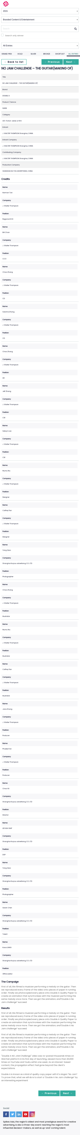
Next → (71, 62)
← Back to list (14, 62)
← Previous (51, 62)
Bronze (46, 54)
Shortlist (60, 54)
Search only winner (14, 35)
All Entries (73, 54)
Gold (20, 54)
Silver (33, 54)
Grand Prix (7, 54)
